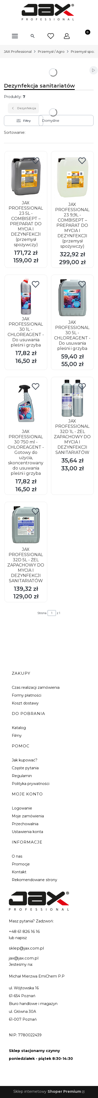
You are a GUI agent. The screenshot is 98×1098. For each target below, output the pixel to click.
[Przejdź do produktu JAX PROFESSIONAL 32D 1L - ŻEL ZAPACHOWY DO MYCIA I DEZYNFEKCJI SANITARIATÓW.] (72, 398)
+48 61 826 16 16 (24, 931)
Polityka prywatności (30, 783)
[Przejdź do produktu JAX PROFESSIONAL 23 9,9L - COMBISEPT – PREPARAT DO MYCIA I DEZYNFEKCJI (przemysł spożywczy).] (72, 177)
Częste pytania (25, 768)
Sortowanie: (14, 132)
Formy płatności (26, 695)
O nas (17, 856)
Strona (42, 613)
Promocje (21, 864)
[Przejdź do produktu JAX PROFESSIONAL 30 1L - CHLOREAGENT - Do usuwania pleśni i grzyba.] (25, 296)
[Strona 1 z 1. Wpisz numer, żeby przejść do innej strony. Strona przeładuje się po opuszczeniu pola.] (52, 613)
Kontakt (19, 872)
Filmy (17, 735)
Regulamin (22, 775)
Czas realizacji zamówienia (36, 687)
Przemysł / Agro (51, 51)
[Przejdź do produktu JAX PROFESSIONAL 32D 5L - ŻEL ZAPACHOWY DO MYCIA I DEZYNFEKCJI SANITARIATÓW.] (25, 525)
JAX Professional (18, 51)
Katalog (19, 727)
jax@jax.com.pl (23, 958)
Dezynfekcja (23, 108)
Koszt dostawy (25, 703)
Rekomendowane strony (34, 879)
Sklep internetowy (47, 1091)
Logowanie (22, 808)
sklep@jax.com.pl (26, 948)
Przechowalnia (25, 824)
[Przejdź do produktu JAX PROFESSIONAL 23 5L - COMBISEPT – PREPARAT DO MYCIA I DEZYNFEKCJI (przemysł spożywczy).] (25, 176)
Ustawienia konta (27, 831)
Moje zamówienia (28, 816)
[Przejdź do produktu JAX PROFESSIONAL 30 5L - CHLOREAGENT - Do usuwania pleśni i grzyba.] (72, 298)
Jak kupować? (24, 760)
